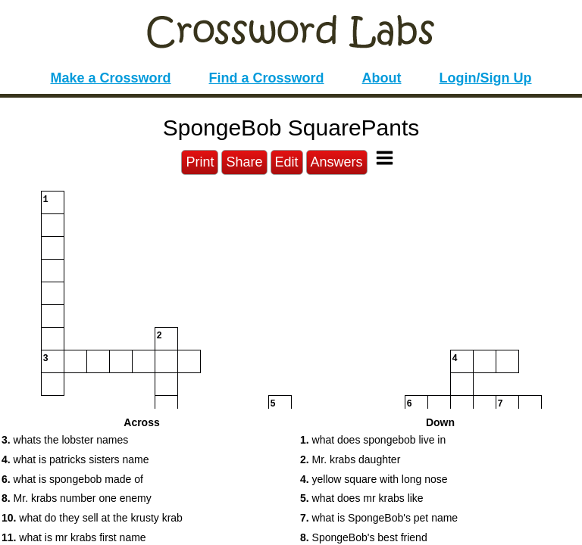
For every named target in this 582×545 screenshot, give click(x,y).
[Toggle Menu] (384, 158)
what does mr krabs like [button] (362, 498)
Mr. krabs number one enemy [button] (77, 498)
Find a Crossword (266, 78)
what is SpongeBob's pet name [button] (379, 518)
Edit (287, 162)
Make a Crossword (110, 78)
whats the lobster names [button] (65, 440)
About (382, 78)
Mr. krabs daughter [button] (350, 459)
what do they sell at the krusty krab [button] (92, 518)
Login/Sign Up (486, 78)
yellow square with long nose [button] (374, 479)
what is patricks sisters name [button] (75, 459)
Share (244, 162)
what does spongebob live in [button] (373, 440)
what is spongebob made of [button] (72, 479)
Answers (337, 162)
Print (200, 162)
